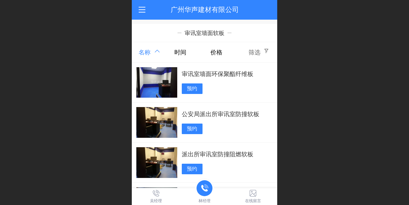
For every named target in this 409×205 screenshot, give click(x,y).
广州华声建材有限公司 (205, 9)
